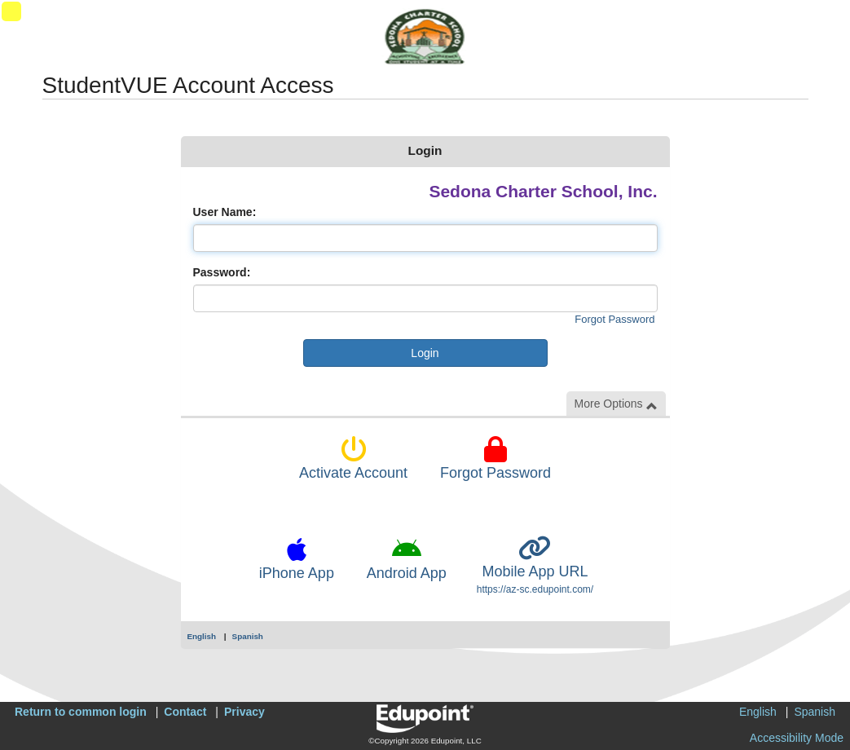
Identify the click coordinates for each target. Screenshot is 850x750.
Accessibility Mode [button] (796, 737)
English (202, 636)
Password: (222, 272)
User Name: (225, 211)
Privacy (244, 711)
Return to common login (81, 711)
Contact (185, 711)
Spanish (247, 636)
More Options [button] (616, 404)
